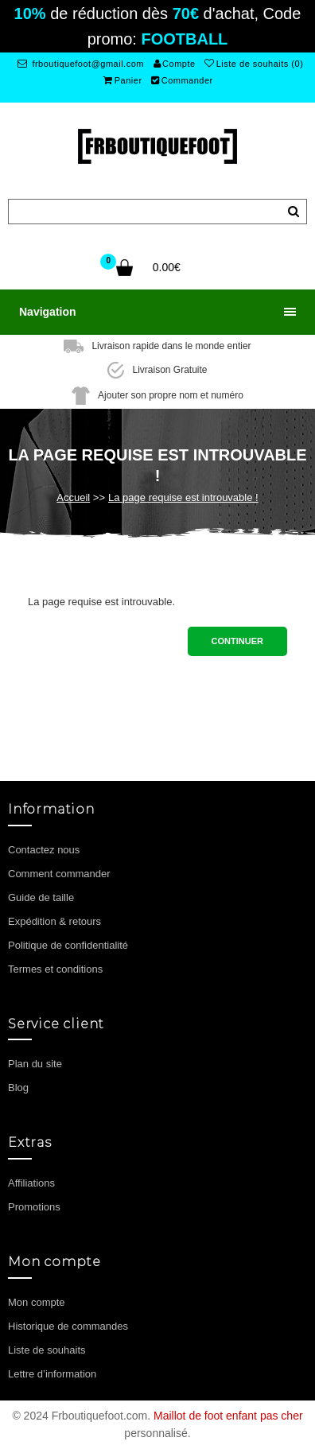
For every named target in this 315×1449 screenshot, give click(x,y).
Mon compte (36, 1302)
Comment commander (59, 874)
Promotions (34, 1207)
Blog (18, 1088)
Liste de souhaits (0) (253, 63)
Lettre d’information (52, 1374)
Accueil (73, 497)
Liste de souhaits (47, 1350)
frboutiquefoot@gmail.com (81, 63)
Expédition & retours (54, 921)
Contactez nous (44, 850)
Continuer (237, 641)
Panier (122, 80)
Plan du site (35, 1064)
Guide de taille (41, 897)
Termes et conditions (55, 969)
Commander (182, 80)
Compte (175, 63)
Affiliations (31, 1183)
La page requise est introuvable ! (183, 497)
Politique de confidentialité (68, 945)
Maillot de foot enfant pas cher (228, 1415)
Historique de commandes (68, 1326)
